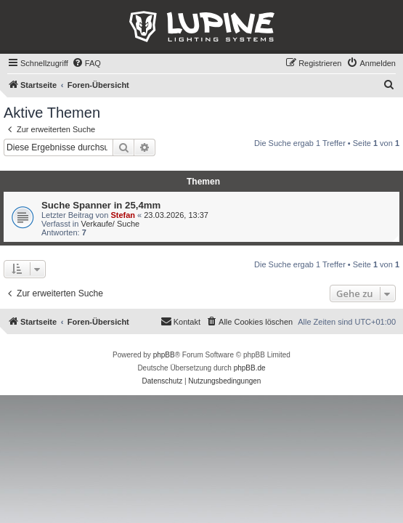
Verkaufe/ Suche (110, 223)
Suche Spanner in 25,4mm (100, 205)
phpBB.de (250, 368)
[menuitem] (86, 63)
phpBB (164, 355)
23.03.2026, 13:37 (176, 215)
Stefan (122, 215)
